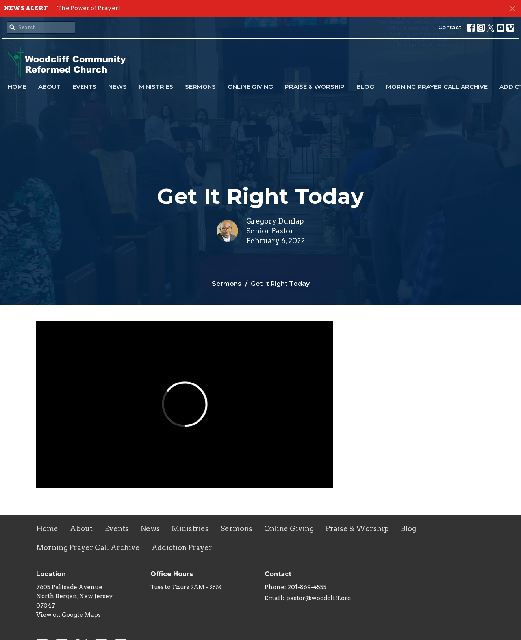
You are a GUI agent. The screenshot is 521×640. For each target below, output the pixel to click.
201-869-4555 (307, 587)
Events (84, 86)
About (49, 86)
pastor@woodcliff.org (318, 598)
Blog (365, 86)
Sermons (200, 86)
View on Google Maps (68, 614)
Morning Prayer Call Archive (437, 86)
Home (17, 86)
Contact (450, 27)
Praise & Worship (315, 86)
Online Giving (250, 86)
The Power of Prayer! (88, 8)
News (117, 86)
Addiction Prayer (182, 547)
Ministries (156, 86)
